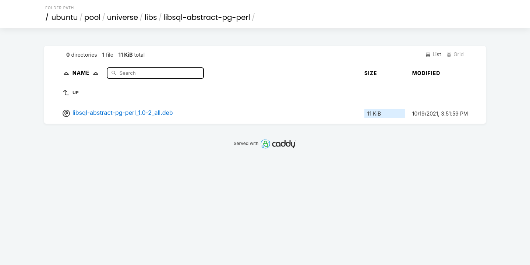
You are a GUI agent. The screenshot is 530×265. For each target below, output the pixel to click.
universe (122, 17)
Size (370, 73)
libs (151, 17)
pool (92, 17)
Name (87, 73)
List (433, 54)
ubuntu (65, 17)
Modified (426, 73)
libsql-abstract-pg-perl (206, 17)
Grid (455, 54)
